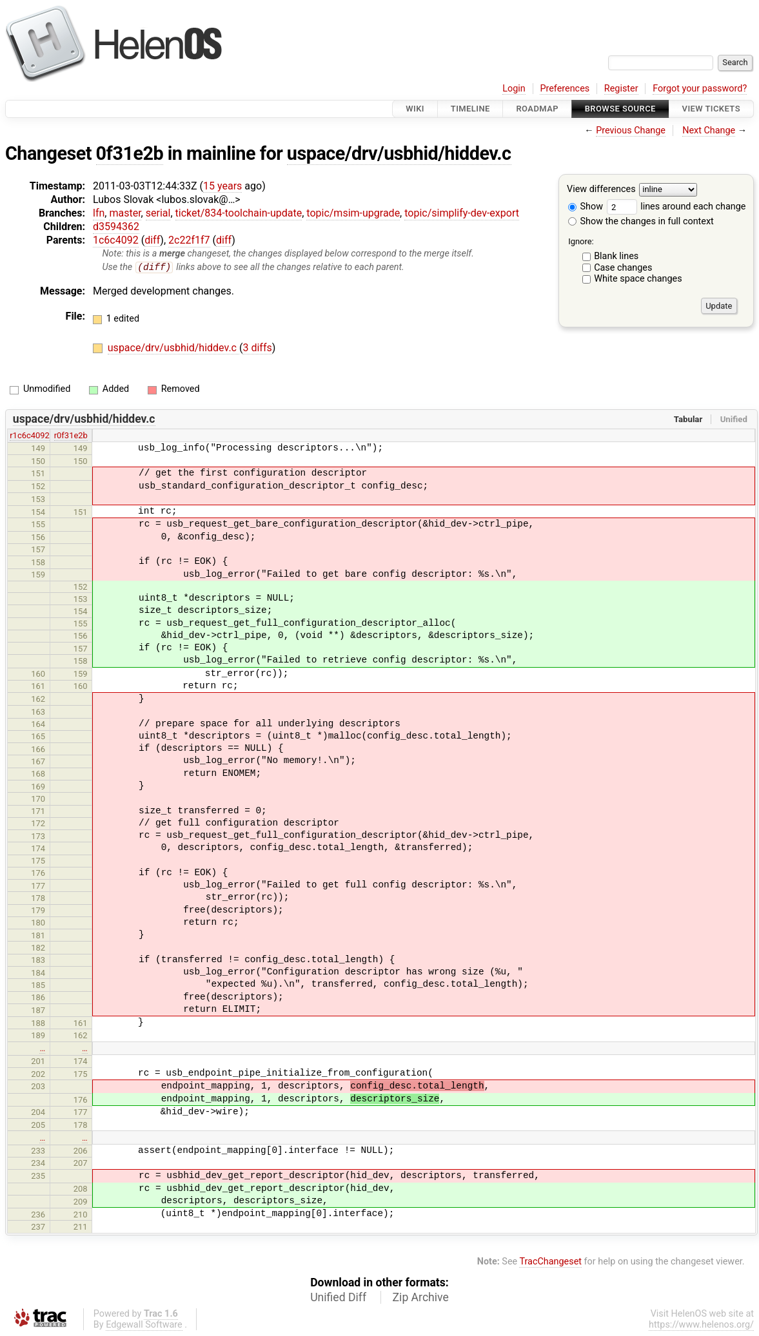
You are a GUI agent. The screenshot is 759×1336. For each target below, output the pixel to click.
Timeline (470, 108)
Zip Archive (421, 1298)
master (125, 213)
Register (621, 88)
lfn (98, 213)
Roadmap (537, 108)
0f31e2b (130, 153)
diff (152, 240)
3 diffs (256, 348)
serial (158, 213)
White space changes (638, 278)
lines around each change (676, 206)
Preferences (564, 88)
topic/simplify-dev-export (461, 213)
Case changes (623, 267)
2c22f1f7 (189, 240)
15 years (222, 186)
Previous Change (630, 130)
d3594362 (116, 226)
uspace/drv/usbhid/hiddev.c (399, 153)
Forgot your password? (700, 88)
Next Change (708, 130)
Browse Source (620, 108)
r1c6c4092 (30, 436)
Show (585, 206)
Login (514, 88)
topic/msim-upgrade (353, 213)
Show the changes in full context (641, 221)
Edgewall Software (144, 1325)
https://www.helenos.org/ (701, 1325)
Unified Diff (338, 1298)
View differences (601, 189)
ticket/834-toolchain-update (238, 213)
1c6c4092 (116, 240)
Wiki (415, 108)
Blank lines (616, 256)
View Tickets (711, 108)
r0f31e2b (71, 436)
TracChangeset (550, 1261)
